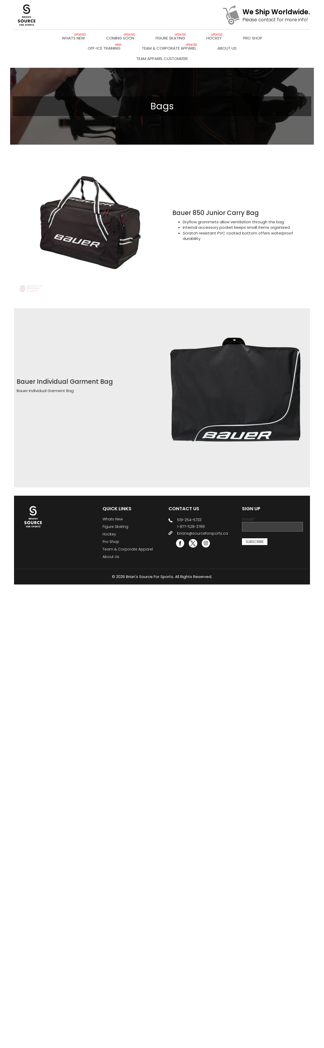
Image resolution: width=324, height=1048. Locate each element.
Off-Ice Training (104, 48)
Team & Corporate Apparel (169, 48)
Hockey (214, 38)
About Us (227, 48)
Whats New (73, 38)
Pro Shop (252, 38)
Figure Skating (170, 38)
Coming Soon (120, 38)
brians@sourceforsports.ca (202, 533)
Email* (272, 524)
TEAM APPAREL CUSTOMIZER (162, 58)
